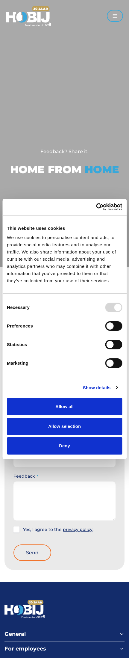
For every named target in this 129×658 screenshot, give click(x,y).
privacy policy (77, 529)
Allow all (64, 406)
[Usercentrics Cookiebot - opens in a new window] (96, 207)
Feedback (25, 476)
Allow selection (64, 426)
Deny (64, 445)
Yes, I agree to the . (58, 529)
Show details (97, 387)
